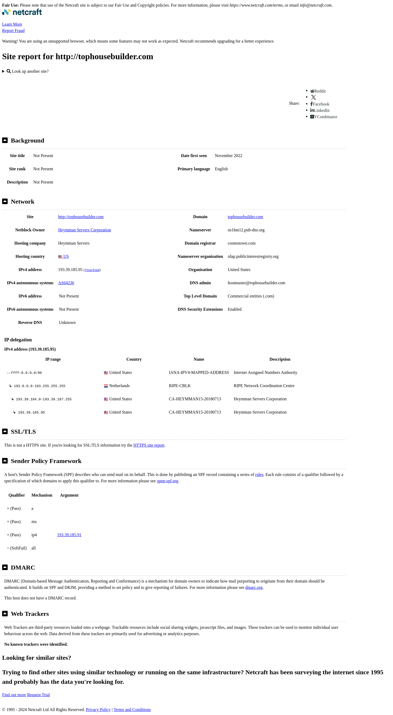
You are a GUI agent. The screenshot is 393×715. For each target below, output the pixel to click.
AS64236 (66, 283)
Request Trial (38, 695)
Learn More (12, 24)
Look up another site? (28, 71)
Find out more (14, 695)
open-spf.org (167, 481)
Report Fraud (13, 30)
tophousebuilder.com (245, 216)
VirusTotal (92, 270)
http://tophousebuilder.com (81, 216)
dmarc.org (253, 587)
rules (259, 474)
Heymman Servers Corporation (84, 230)
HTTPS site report (148, 445)
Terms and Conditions (132, 709)
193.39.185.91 (69, 535)
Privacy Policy (98, 709)
